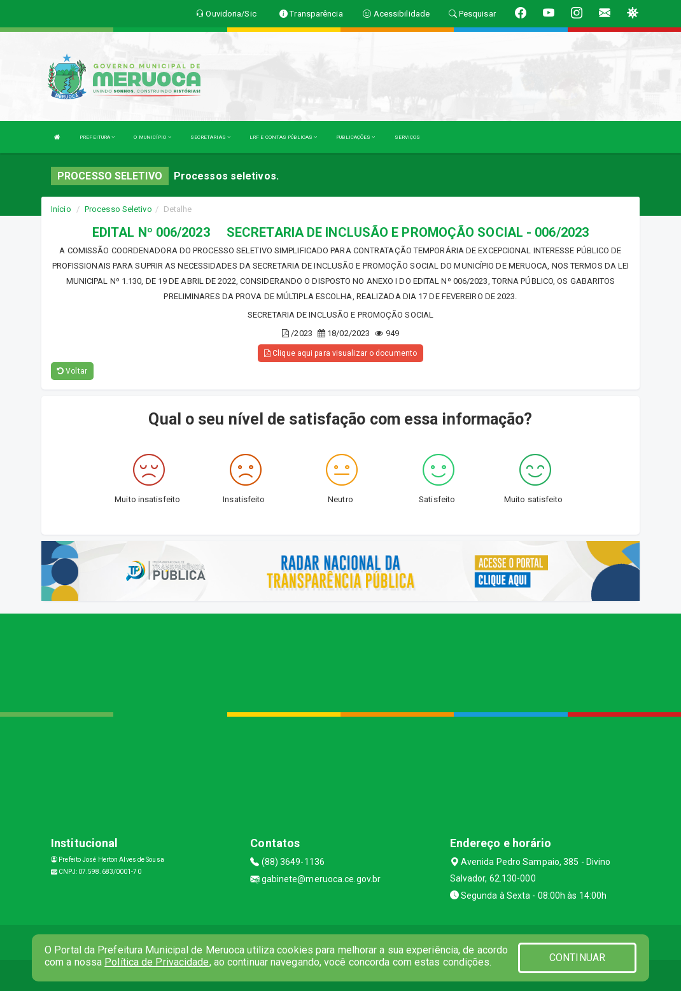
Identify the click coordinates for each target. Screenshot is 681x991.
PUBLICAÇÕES (355, 137)
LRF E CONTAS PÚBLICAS (283, 137)
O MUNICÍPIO (152, 137)
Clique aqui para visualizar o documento (340, 353)
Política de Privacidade (156, 962)
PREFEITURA (97, 137)
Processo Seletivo (118, 209)
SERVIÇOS (408, 137)
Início (61, 209)
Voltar (72, 371)
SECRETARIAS (210, 137)
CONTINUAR (577, 958)
